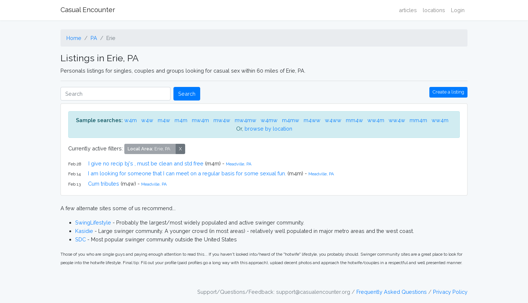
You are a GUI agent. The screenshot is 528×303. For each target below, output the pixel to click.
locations (434, 10)
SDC (80, 239)
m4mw (290, 120)
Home (73, 38)
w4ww (333, 120)
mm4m (418, 120)
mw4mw (245, 120)
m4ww (312, 120)
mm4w (354, 120)
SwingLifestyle (93, 222)
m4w (164, 120)
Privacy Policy (450, 292)
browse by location (268, 128)
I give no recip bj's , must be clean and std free (145, 163)
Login (458, 10)
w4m (130, 120)
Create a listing (448, 92)
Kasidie (84, 231)
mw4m (200, 120)
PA (94, 38)
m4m (181, 120)
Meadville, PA (239, 164)
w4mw (269, 120)
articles (408, 10)
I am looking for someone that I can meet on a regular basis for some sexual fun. (187, 173)
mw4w (221, 120)
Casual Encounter (87, 10)
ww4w (397, 120)
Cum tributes (103, 183)
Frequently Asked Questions (391, 292)
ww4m (375, 120)
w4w (147, 120)
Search (186, 94)
